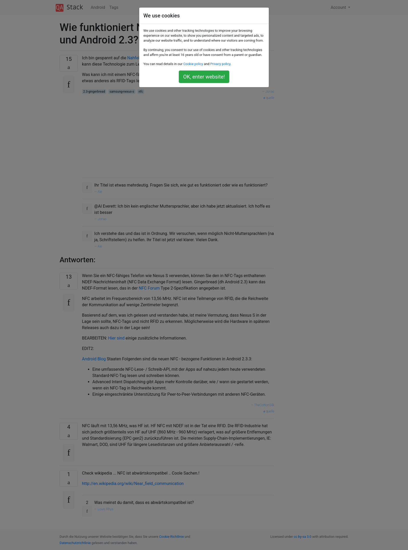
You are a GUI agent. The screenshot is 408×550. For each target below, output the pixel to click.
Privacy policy (220, 64)
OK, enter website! (204, 77)
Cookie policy (193, 64)
